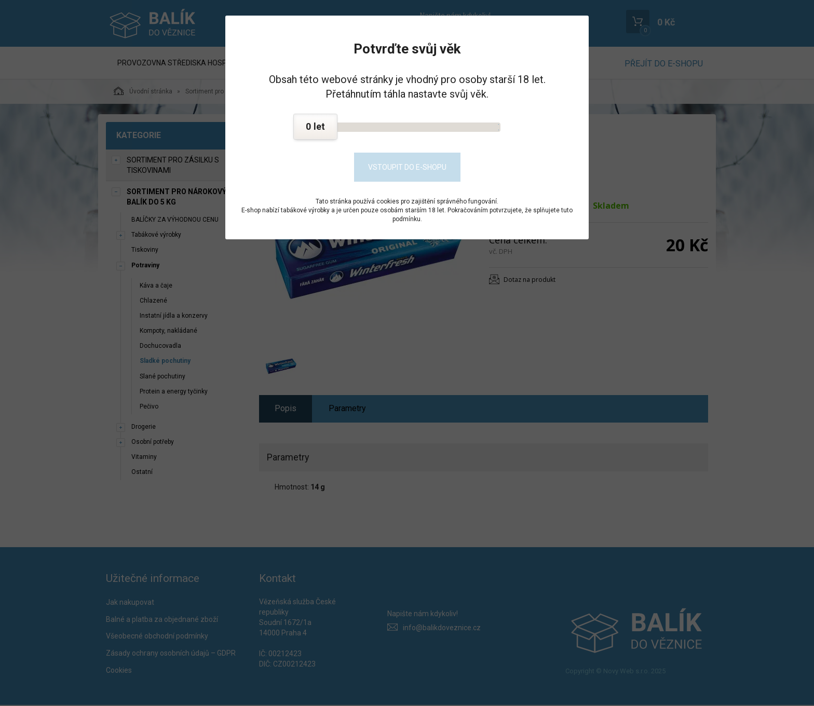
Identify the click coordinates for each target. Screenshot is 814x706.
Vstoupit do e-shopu (407, 167)
